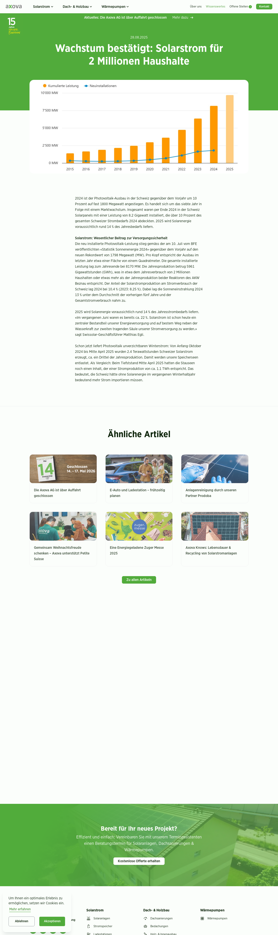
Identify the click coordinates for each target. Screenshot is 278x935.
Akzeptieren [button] (52, 921)
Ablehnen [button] (21, 921)
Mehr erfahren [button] (20, 909)
